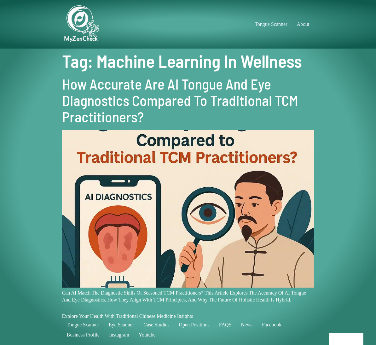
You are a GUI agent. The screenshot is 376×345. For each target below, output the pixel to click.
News (246, 324)
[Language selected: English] (346, 339)
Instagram (119, 334)
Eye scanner (121, 324)
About (303, 24)
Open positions (194, 324)
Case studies (156, 324)
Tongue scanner (83, 324)
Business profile (83, 334)
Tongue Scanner (271, 24)
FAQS (225, 324)
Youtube (147, 334)
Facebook (271, 324)
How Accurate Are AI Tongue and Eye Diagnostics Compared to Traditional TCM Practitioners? (180, 100)
